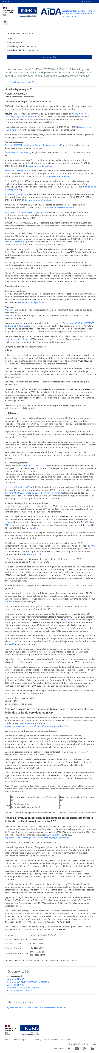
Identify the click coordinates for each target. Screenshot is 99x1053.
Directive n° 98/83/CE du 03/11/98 (23, 987)
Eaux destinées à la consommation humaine (45, 1007)
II (40, 554)
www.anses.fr (26, 723)
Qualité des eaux (15, 1007)
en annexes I (31, 554)
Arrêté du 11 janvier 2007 (16, 170)
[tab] (5, 22)
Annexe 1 (9, 309)
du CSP (33, 527)
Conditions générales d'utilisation (44, 1039)
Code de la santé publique (17, 152)
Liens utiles (65, 1039)
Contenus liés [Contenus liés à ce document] (49, 57)
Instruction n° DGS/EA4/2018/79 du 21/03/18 (28, 982)
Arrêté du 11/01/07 (15, 979)
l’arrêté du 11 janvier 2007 (33, 465)
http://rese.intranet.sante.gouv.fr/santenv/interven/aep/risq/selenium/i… (38, 837)
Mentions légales (20, 1039)
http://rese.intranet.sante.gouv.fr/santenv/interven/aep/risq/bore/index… (38, 726)
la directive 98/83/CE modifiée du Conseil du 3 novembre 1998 (50, 491)
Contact (7, 1039)
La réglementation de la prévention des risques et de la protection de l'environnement (78, 13)
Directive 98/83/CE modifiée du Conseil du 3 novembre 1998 (33, 145)
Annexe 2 (9, 315)
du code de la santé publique (39, 165)
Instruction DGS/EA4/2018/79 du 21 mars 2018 (26, 212)
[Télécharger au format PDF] (20, 82)
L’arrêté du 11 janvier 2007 (17, 487)
